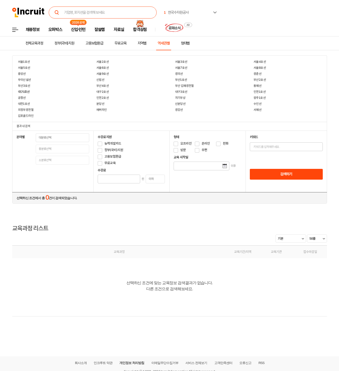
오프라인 (186, 143)
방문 (183, 150)
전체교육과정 (34, 43)
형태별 (185, 43)
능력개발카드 (112, 143)
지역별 (142, 43)
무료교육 (120, 43)
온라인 (206, 143)
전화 (226, 143)
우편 (204, 150)
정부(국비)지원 (64, 43)
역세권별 (164, 43)
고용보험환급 (94, 43)
